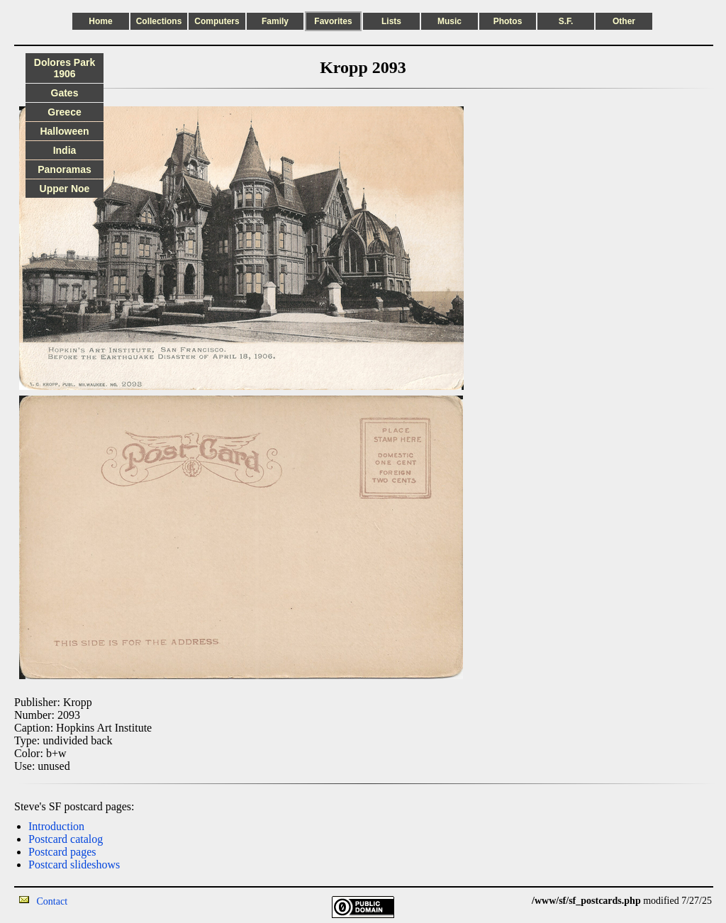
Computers (216, 21)
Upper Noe (65, 188)
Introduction (56, 826)
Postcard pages (62, 852)
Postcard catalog (65, 839)
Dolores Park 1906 (64, 68)
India (65, 150)
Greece (64, 112)
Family (275, 21)
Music (449, 21)
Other (624, 21)
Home (100, 21)
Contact (52, 901)
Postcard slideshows (74, 864)
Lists (391, 21)
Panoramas (64, 169)
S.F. (566, 21)
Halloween (64, 131)
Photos (508, 21)
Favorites (333, 21)
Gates (65, 93)
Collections (159, 21)
